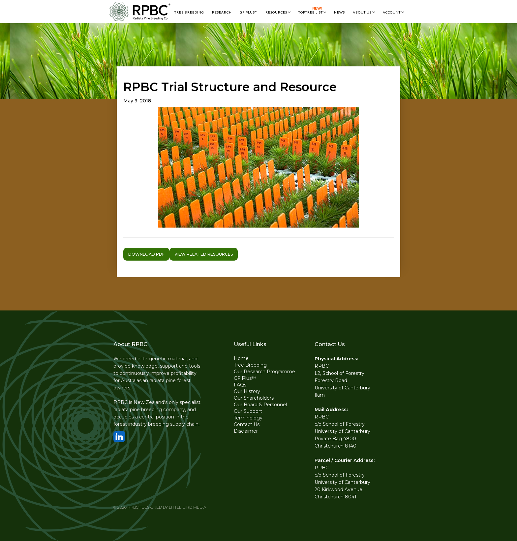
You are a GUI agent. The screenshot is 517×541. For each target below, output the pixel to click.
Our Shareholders (254, 398)
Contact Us (246, 424)
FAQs (240, 385)
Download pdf (146, 254)
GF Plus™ (245, 378)
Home (241, 358)
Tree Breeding (250, 365)
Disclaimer (246, 431)
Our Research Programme (264, 372)
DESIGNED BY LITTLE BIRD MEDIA (173, 507)
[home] (139, 11)
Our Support (248, 411)
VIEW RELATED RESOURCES (203, 254)
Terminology (248, 418)
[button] (278, 11)
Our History (247, 391)
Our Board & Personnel (260, 405)
